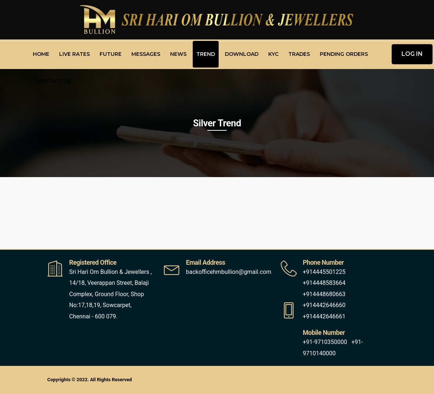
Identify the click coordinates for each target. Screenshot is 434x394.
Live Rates (74, 54)
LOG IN (412, 53)
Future (111, 54)
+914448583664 (324, 282)
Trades (299, 54)
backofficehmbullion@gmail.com (228, 271)
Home (41, 54)
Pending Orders (344, 54)
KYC (273, 54)
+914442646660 (324, 305)
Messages (145, 54)
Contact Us (53, 81)
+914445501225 (324, 271)
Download (241, 54)
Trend (205, 54)
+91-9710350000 (325, 341)
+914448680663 (324, 294)
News (178, 54)
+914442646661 (324, 316)
